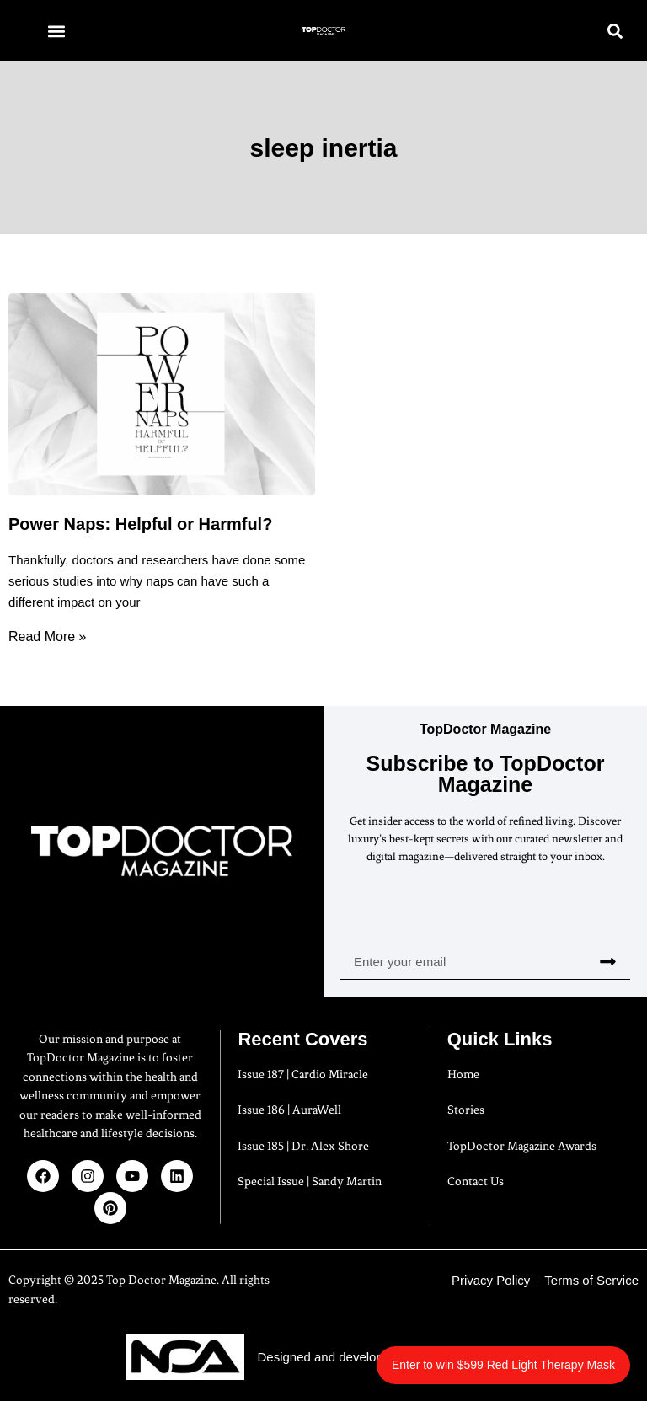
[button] (56, 31)
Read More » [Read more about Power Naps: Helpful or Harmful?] (47, 636)
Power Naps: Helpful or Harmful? (140, 524)
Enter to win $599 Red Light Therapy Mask (503, 1365)
